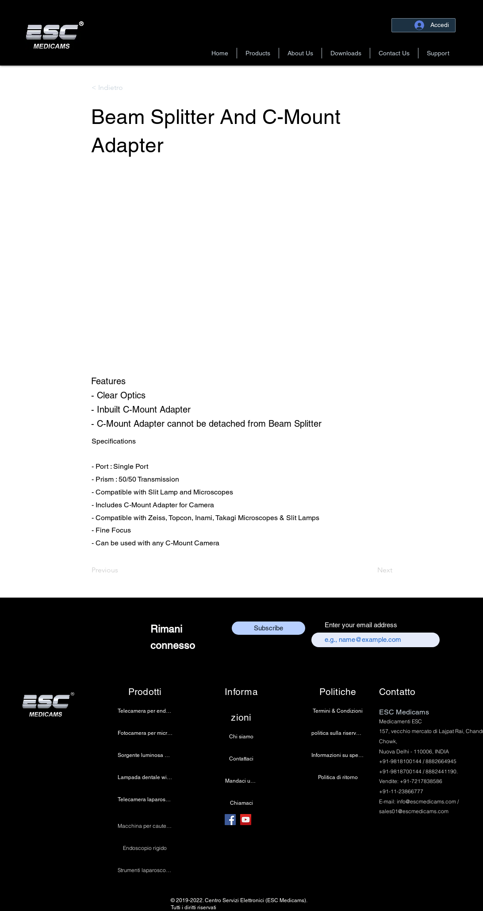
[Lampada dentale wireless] (145, 777)
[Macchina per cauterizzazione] (145, 826)
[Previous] (121, 570)
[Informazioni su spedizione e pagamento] (337, 755)
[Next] (370, 570)
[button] (258, 53)
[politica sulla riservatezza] (337, 733)
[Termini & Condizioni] (337, 711)
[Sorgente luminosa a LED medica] (145, 755)
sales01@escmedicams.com (413, 811)
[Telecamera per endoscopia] (145, 711)
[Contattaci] (241, 759)
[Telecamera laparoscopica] (145, 799)
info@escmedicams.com (426, 801)
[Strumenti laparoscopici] (145, 870)
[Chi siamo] (241, 737)
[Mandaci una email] (241, 781)
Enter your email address (361, 624)
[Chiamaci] (241, 803)
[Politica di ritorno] (337, 777)
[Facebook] (230, 819)
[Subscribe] (268, 628)
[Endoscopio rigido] (145, 848)
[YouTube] (245, 819)
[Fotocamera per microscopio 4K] (145, 733)
